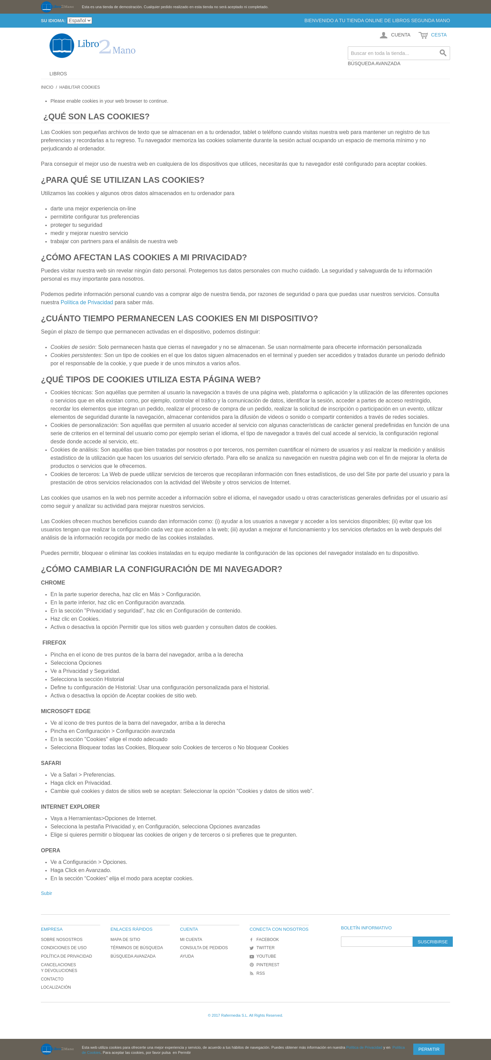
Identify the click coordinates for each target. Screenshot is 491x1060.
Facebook (264, 939)
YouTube (263, 956)
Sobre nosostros (62, 939)
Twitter (262, 947)
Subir (46, 893)
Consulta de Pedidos (204, 947)
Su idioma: (53, 20)
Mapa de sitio (125, 939)
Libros (58, 73)
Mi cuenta (191, 939)
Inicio (47, 87)
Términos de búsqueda (136, 947)
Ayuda (187, 956)
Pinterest (264, 964)
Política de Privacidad (88, 302)
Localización (56, 987)
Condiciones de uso (64, 947)
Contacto (52, 979)
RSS (257, 973)
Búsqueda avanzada (374, 63)
